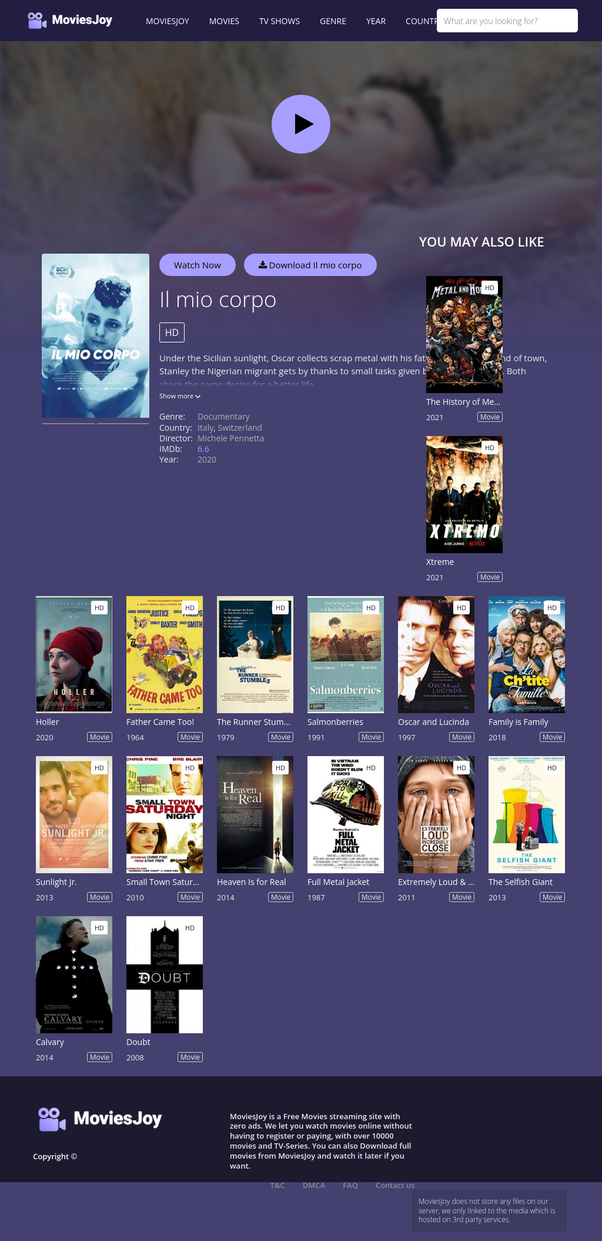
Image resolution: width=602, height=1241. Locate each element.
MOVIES (224, 20)
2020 (207, 459)
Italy (205, 427)
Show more (179, 395)
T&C (277, 1185)
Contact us (395, 1185)
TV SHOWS (279, 20)
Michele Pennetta (231, 438)
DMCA (314, 1185)
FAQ (350, 1185)
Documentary (224, 416)
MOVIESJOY (167, 20)
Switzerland (240, 427)
